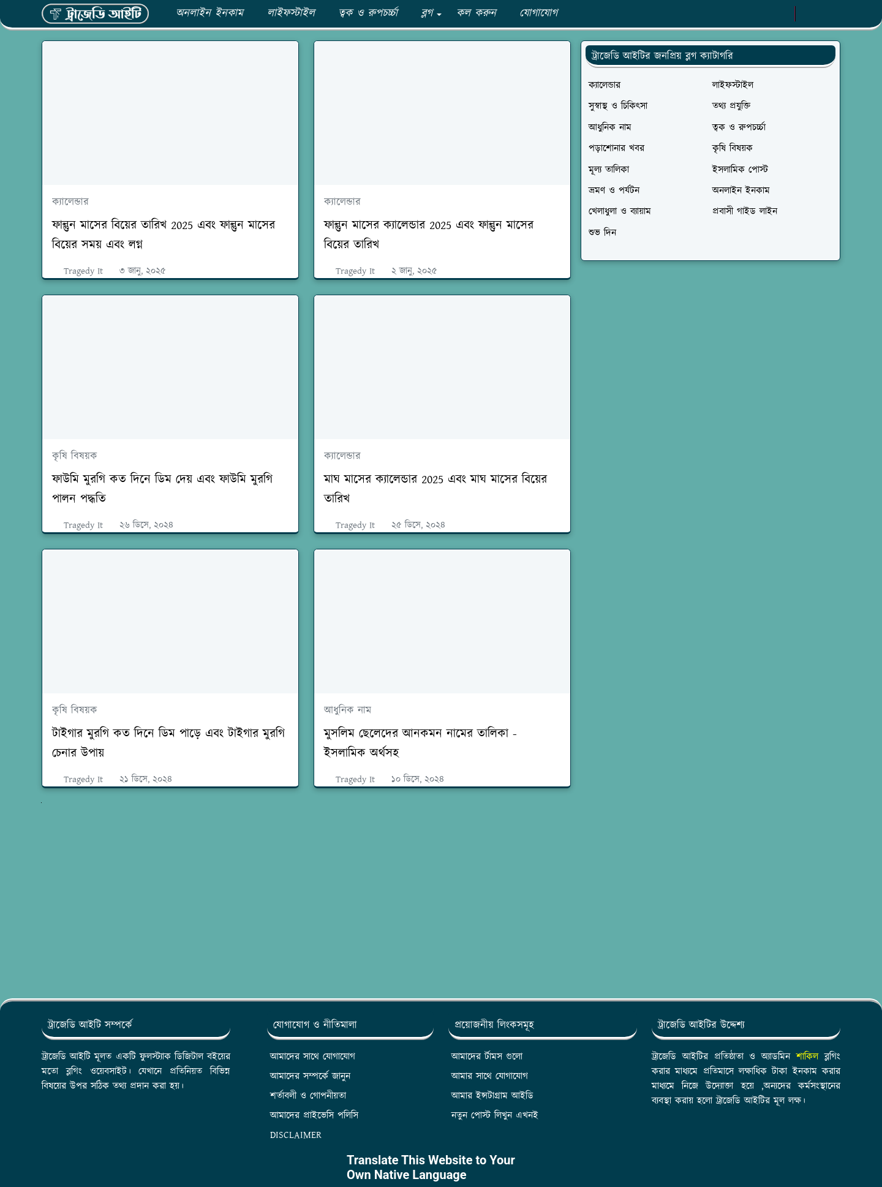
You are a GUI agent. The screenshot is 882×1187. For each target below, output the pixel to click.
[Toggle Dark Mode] (808, 14)
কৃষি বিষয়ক (74, 456)
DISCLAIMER (296, 1135)
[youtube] (762, 14)
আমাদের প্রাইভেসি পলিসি (314, 1116)
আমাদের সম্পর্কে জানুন (310, 1076)
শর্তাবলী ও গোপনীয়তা (308, 1096)
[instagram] (782, 14)
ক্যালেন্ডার (70, 202)
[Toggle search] (829, 14)
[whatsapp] (741, 14)
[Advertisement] (306, 898)
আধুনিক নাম (347, 710)
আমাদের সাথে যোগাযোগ (312, 1057)
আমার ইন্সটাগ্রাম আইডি (492, 1096)
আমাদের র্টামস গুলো (486, 1057)
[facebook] (721, 14)
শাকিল (807, 1057)
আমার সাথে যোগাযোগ (489, 1076)
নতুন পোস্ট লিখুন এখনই (494, 1116)
